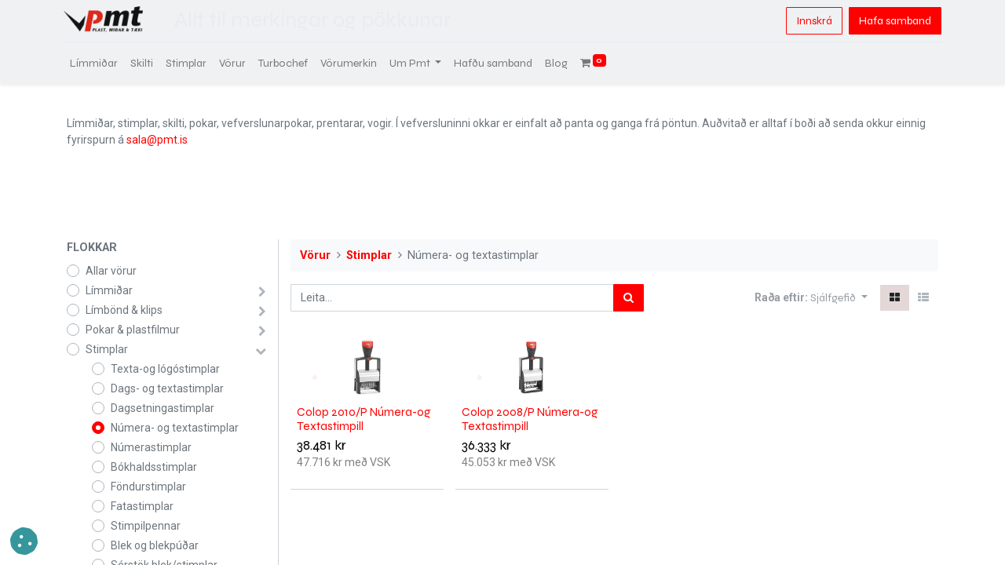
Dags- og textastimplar (167, 388)
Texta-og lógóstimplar (165, 369)
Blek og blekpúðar (155, 545)
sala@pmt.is (157, 139)
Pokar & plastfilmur (133, 329)
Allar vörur (111, 270)
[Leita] (628, 298)
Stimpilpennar (146, 525)
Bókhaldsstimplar (154, 467)
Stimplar (107, 349)
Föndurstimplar (148, 486)
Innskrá (811, 20)
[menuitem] (97, 63)
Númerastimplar (151, 447)
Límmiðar (109, 290)
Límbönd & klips (124, 310)
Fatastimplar (142, 506)
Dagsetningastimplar (162, 408)
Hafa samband (892, 20)
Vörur (315, 255)
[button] (839, 298)
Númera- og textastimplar (175, 427)
